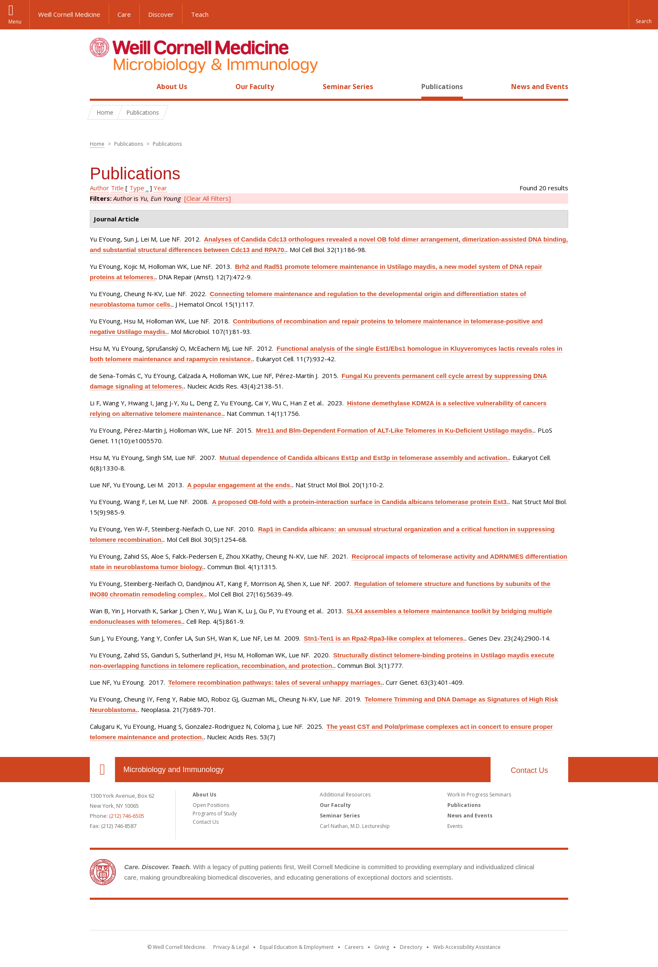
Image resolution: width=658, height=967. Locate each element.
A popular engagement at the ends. (239, 485)
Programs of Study (215, 813)
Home (99, 86)
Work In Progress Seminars (479, 794)
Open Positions (211, 805)
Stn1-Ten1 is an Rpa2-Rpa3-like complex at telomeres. (384, 638)
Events (454, 826)
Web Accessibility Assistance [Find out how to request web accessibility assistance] (467, 947)
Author (99, 188)
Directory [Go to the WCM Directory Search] (411, 947)
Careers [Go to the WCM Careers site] (354, 947)
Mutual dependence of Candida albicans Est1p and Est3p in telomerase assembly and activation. (364, 457)
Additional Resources (345, 794)
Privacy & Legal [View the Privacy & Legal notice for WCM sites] (231, 947)
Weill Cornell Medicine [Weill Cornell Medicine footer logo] (329, 917)
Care (124, 14)
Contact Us (529, 770)
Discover (161, 14)
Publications (442, 86)
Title (117, 188)
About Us (172, 86)
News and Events (539, 86)
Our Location (102, 769)
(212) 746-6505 (126, 816)
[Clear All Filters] (207, 198)
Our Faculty (254, 86)
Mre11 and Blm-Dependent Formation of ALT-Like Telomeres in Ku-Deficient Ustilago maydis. (395, 430)
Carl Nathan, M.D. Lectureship (355, 826)
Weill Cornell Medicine (69, 14)
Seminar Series (348, 86)
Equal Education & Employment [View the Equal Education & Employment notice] (297, 947)
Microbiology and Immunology (173, 769)
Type (136, 188)
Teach (200, 14)
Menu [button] (14, 21)
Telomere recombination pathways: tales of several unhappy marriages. (275, 682)
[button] (643, 14)
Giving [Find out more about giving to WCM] (381, 947)
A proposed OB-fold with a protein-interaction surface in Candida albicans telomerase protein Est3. (360, 501)
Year (160, 188)
